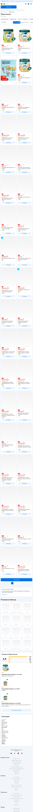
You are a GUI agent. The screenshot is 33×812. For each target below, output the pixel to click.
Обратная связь (16, 771)
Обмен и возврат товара (16, 762)
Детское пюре (4, 12)
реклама (14, 83)
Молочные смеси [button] (5, 732)
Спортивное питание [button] (4, 741)
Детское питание (20, 10)
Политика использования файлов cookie (16, 768)
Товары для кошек (16, 808)
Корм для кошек (16, 809)
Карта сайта (16, 773)
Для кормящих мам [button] (4, 728)
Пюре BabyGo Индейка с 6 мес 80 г (11, 689)
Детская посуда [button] (4, 725)
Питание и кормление (9, 10)
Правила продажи (16, 763)
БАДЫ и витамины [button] (3, 743)
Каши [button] (3, 729)
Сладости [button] (3, 739)
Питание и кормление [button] (4, 736)
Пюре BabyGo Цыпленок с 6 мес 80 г (11, 703)
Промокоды (16, 765)
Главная (2, 10)
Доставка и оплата (16, 758)
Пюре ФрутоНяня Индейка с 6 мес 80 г (12, 674)
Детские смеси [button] (4, 722)
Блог (16, 803)
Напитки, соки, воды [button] (4, 724)
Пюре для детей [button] (5, 737)
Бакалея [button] (3, 720)
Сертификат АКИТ (16, 770)
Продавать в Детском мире (16, 760)
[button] (9, 6)
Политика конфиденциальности (16, 767)
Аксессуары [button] (4, 719)
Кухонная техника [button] (5, 731)
